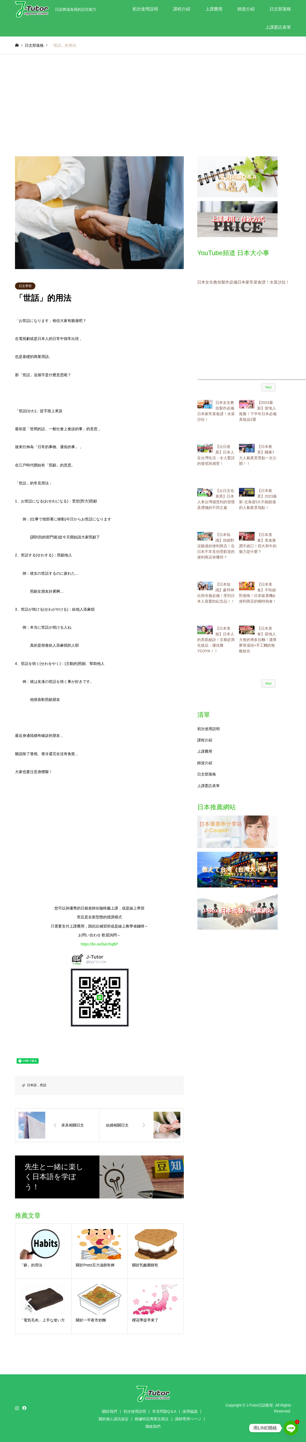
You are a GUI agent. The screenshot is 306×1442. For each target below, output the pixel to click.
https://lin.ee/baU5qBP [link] (99, 944)
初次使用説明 (145, 9)
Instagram (17, 1408)
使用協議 (189, 1411)
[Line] (291, 1428)
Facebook (24, 1408)
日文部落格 (280, 9)
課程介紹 (181, 9)
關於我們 (109, 1411)
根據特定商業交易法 (152, 1419)
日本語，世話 (36, 1085)
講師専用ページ (188, 1419)
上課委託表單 (278, 27)
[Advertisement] (153, 105)
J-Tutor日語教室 (259, 1405)
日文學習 (25, 286)
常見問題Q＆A (164, 1411)
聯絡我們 (153, 1426)
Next (269, 387)
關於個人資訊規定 (114, 1419)
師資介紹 (246, 9)
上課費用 (213, 9)
